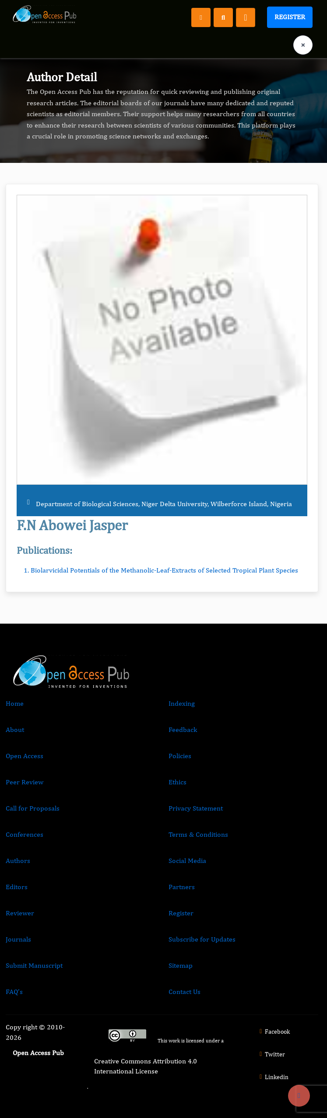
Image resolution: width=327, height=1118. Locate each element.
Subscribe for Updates (202, 939)
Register (289, 17)
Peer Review (24, 782)
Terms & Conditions (198, 834)
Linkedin (272, 1076)
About (15, 729)
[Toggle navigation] (245, 17)
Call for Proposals (33, 808)
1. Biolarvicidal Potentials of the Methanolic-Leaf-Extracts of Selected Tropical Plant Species (161, 570)
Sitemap (181, 965)
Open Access (24, 756)
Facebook (273, 1031)
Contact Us (184, 991)
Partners (182, 887)
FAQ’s (14, 991)
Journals (18, 939)
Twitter (271, 1054)
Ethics (177, 782)
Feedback (183, 729)
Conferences (24, 834)
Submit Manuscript (34, 965)
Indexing (182, 703)
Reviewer (20, 913)
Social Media (187, 860)
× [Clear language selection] (303, 44)
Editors (17, 887)
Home (15, 703)
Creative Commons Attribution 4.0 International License (145, 1066)
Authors (18, 860)
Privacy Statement (196, 808)
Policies (180, 756)
